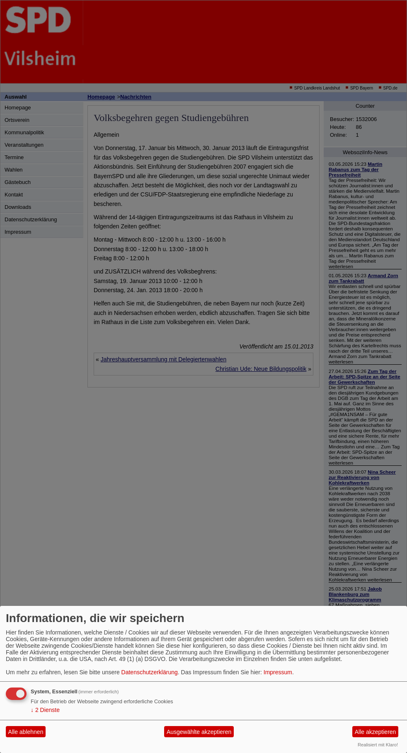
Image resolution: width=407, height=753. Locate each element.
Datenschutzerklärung (149, 672)
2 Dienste (45, 710)
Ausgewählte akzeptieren (199, 732)
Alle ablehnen (26, 732)
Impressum (278, 672)
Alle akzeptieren (375, 732)
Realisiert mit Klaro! (378, 744)
